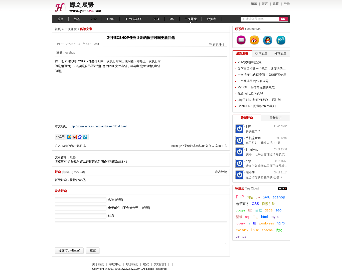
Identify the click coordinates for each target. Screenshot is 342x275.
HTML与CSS (133, 19)
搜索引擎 (268, 204)
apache (267, 230)
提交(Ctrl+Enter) (69, 250)
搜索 (283, 19)
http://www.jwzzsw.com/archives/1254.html (98, 126)
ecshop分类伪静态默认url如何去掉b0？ (198, 146)
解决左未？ (253, 131)
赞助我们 (160, 264)
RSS (254, 4)
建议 (276, 4)
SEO (156, 19)
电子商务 (242, 204)
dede (269, 210)
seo (278, 210)
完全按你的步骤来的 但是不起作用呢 (270, 177)
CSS (255, 204)
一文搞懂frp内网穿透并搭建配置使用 (262, 75)
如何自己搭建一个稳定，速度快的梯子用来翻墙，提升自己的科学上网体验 (287, 68)
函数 (258, 210)
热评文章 (261, 53)
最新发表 (242, 53)
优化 (279, 230)
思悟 (73, 157)
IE (254, 223)
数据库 (211, 19)
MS (171, 19)
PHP (93, 19)
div (258, 197)
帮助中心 (115, 264)
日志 (255, 217)
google (240, 210)
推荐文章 (280, 53)
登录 (287, 4)
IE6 (250, 210)
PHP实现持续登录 (250, 62)
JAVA (266, 197)
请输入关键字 (255, 19)
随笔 (77, 19)
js (249, 223)
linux (255, 230)
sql (247, 217)
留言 (265, 4)
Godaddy (242, 230)
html (264, 217)
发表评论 (219, 44)
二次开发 (191, 19)
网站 (250, 197)
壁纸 (239, 217)
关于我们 (98, 264)
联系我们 (132, 264)
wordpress (266, 223)
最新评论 (247, 118)
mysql (275, 217)
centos (241, 236)
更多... (282, 188)
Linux (110, 19)
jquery (240, 223)
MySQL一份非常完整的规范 (256, 87)
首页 (60, 19)
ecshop (70, 52)
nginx (281, 223)
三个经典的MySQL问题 (253, 81)
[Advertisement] (195, 90)
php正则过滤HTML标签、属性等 (259, 100)
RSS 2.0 (78, 172)
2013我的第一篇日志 (72, 146)
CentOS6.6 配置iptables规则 (257, 106)
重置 (93, 250)
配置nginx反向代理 (250, 93)
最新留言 (276, 118)
